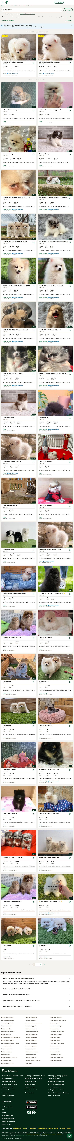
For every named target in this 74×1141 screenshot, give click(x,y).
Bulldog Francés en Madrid (56, 1081)
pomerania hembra (7, 1049)
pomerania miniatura (31, 1034)
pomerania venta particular (9, 1057)
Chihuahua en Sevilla (54, 1087)
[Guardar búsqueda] (69, 1135)
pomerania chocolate (31, 1052)
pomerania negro (30, 1049)
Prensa (4, 1112)
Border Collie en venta (8, 1090)
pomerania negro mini (7, 1063)
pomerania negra (6, 1052)
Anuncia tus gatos (7, 1124)
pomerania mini (54, 1049)
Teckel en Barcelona (54, 1078)
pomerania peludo (30, 1057)
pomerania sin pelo (55, 1054)
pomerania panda (55, 1037)
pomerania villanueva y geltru (10, 1043)
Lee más (69, 17)
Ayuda (3, 1109)
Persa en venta (29, 1093)
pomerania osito (54, 1052)
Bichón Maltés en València (56, 1084)
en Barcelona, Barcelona (27, 14)
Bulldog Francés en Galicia (56, 1090)
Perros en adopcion (54, 1095)
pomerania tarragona (7, 1020)
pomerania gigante (31, 1026)
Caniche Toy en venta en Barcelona (58, 1093)
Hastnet (25, 1128)
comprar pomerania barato (58, 1020)
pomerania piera (6, 1034)
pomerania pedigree (31, 1046)
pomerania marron (31, 1029)
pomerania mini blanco (56, 1057)
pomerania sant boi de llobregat (10, 1037)
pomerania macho (6, 1046)
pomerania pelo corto (31, 1031)
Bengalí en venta (30, 1087)
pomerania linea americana (33, 1023)
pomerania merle (30, 1054)
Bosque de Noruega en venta (33, 1078)
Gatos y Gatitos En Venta (35, 1076)
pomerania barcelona (7, 1040)
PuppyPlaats (32, 1128)
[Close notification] (71, 25)
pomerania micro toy (56, 1017)
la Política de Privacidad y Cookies (51, 1134)
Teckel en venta (6, 1093)
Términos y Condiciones (33, 1134)
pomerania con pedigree (57, 1031)
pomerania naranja (31, 1037)
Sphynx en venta (30, 1084)
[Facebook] (29, 1112)
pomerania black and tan (32, 1060)
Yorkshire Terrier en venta (9, 1084)
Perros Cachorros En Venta (12, 1076)
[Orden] (68, 20)
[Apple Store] (31, 1107)
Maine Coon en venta (31, 1090)
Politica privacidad (7, 1107)
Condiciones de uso (7, 1115)
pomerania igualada (7, 1023)
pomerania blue (54, 1029)
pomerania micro (55, 1040)
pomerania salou (6, 1029)
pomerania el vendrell (7, 1031)
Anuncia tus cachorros (8, 1121)
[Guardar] (33, 62)
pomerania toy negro (56, 1026)
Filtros (68, 10)
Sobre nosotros (6, 1104)
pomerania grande (55, 1023)
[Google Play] (31, 1102)
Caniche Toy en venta (8, 1095)
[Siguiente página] (44, 964)
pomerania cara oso (56, 1060)
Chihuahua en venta (7, 1078)
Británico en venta (30, 1081)
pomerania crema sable (57, 1043)
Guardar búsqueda (7, 20)
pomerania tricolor (6, 1060)
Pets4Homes (17, 1128)
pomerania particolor (31, 1043)
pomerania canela (30, 1020)
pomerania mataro (6, 1026)
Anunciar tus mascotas (8, 1118)
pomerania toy (5, 1054)
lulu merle (28, 1063)
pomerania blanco (30, 1040)
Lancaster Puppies (65, 1128)
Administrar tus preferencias (24, 1135)
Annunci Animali (53, 1128)
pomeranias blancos (56, 1034)
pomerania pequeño (31, 1017)
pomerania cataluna (7, 1017)
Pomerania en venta (8, 1087)
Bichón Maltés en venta (9, 1081)
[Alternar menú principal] (3, 2)
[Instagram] (34, 1112)
